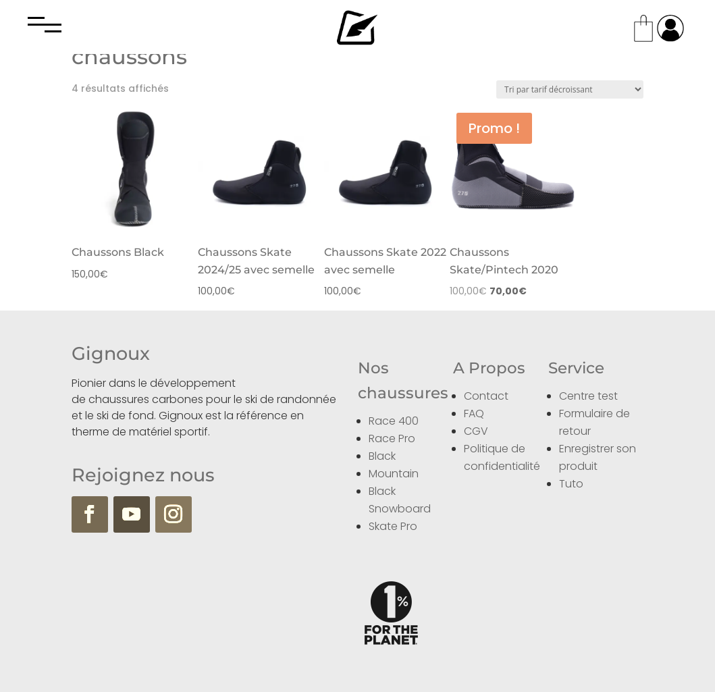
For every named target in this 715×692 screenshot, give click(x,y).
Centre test (588, 396)
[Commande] (569, 89)
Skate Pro (393, 526)
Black (382, 456)
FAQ (474, 413)
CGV (476, 431)
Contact (486, 396)
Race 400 (394, 421)
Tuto (571, 483)
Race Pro (392, 438)
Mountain (394, 473)
